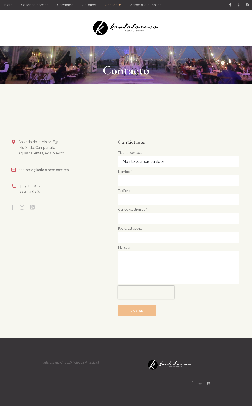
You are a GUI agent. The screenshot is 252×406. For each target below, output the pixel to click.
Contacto (113, 5)
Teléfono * (125, 190)
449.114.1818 (29, 186)
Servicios (65, 5)
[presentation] (146, 292)
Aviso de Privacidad (86, 362)
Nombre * (125, 171)
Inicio (8, 5)
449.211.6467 (30, 191)
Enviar (137, 311)
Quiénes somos (35, 5)
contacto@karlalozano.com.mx (43, 170)
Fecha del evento (130, 228)
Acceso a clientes (145, 5)
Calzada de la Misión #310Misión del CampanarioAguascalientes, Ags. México (41, 147)
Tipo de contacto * (131, 152)
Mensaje (124, 247)
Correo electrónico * (132, 209)
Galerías (89, 5)
